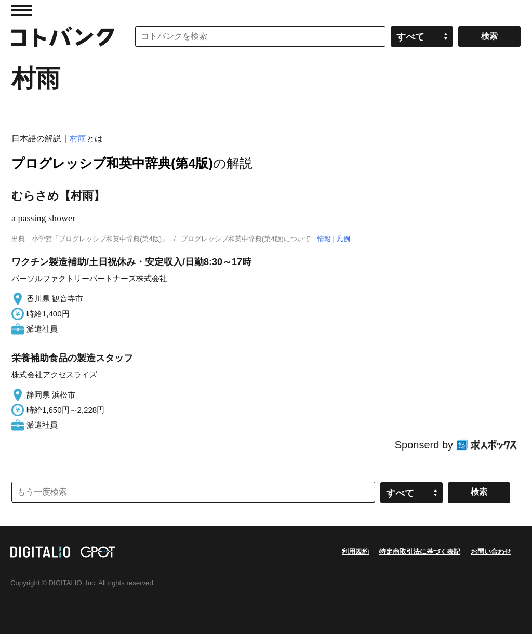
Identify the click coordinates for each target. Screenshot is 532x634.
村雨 (78, 138)
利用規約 (355, 552)
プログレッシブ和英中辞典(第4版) (112, 163)
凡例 (343, 239)
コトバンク (62, 36)
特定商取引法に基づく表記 (419, 552)
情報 (324, 239)
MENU (21, 10)
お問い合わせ (491, 552)
